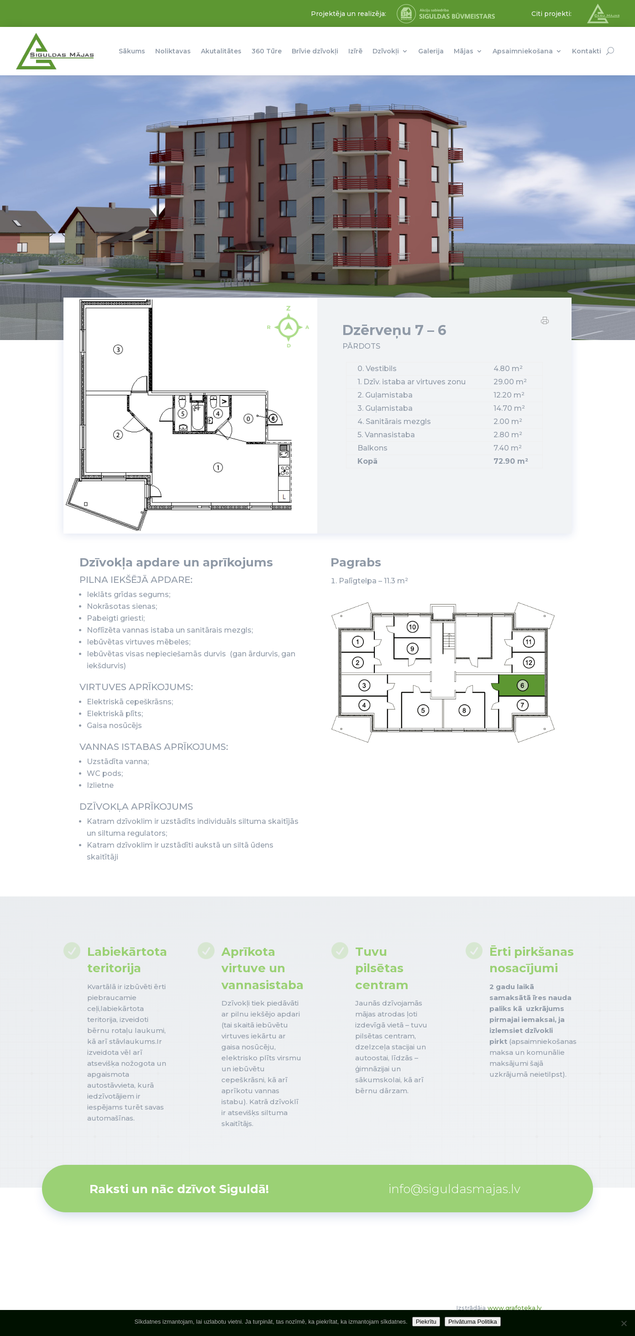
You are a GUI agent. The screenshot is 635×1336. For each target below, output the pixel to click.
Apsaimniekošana (523, 51)
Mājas (463, 51)
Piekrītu (426, 1321)
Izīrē (355, 51)
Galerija (431, 51)
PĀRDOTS (361, 353)
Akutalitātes (221, 51)
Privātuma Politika (472, 1321)
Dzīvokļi (386, 51)
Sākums (132, 51)
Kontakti (586, 51)
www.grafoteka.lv (514, 1307)
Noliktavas (173, 51)
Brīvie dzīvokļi (315, 51)
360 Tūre (267, 51)
